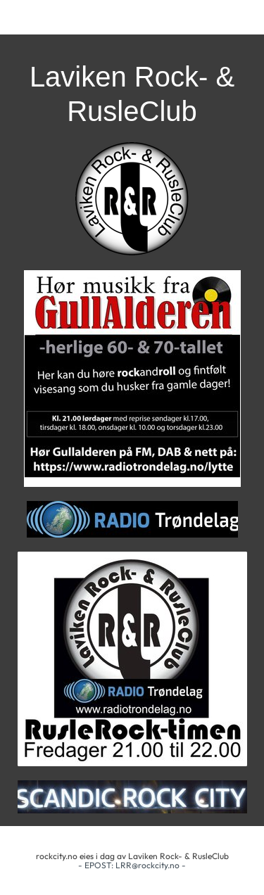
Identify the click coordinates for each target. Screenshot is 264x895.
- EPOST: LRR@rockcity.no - (132, 865)
